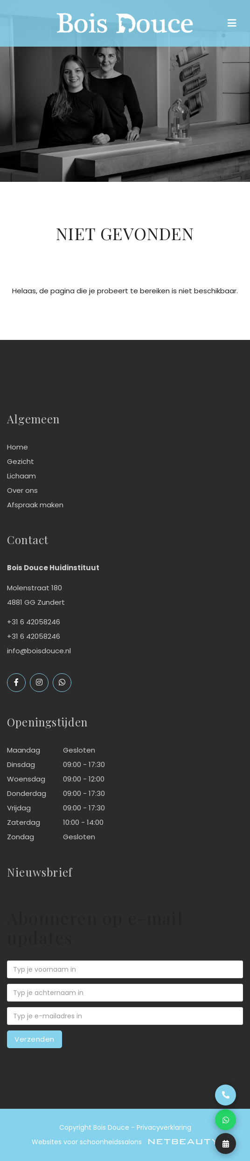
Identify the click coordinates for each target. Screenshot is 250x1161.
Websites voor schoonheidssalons (125, 1142)
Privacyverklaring (164, 1127)
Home (17, 447)
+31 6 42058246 (33, 636)
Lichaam (21, 476)
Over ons (22, 490)
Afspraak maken (35, 505)
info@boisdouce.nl (39, 651)
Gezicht (20, 461)
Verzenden (34, 1039)
